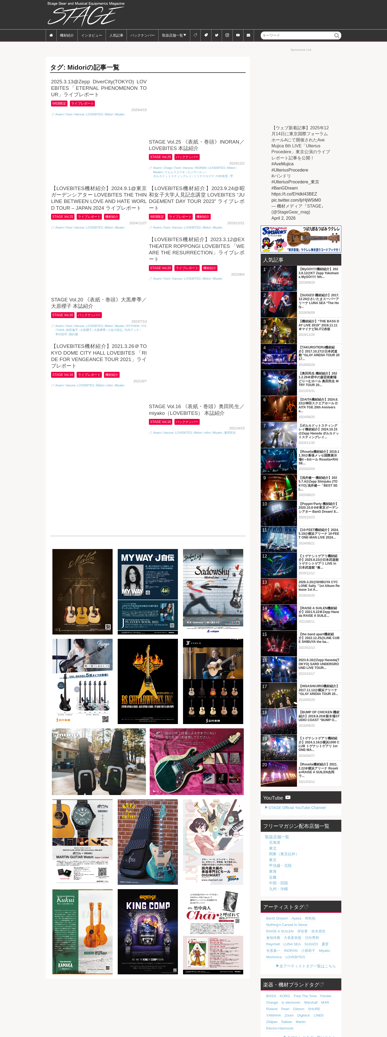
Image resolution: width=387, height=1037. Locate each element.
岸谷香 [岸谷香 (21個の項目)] (270, 931)
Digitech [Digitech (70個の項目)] (325, 1002)
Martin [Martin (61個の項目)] (307, 1009)
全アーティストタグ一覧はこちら (308, 959)
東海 (273, 871)
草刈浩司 (61, 215)
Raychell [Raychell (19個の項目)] (287, 937)
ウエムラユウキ (174, 112)
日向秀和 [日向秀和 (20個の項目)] (272, 937)
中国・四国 (278, 883)
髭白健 (73, 215)
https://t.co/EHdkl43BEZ (294, 194)
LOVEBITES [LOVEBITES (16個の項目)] (290, 950)
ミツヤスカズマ (204, 116)
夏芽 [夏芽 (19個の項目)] (332, 937)
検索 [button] (337, 39)
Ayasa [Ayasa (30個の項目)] (292, 918)
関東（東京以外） (284, 854)
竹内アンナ (131, 210)
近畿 (273, 877)
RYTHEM (133, 206)
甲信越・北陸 (280, 865)
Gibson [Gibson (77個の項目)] (270, 1002)
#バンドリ (281, 176)
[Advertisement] (243, 15)
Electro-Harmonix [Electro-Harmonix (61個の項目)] (277, 1015)
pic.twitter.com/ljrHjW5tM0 (296, 200)
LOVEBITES (94, 114)
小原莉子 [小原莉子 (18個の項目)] (302, 944)
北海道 (274, 842)
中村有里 (222, 116)
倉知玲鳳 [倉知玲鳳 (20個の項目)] (299, 931)
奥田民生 (230, 258)
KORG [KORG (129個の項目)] (282, 989)
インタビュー (91, 35)
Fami (69, 114)
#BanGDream (284, 188)
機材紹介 (67, 35)
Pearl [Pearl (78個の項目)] (326, 996)
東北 (273, 848)
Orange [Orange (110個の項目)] (330, 989)
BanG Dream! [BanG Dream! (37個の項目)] (275, 918)
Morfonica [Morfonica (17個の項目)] (272, 950)
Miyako (119, 114)
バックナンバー (142, 35)
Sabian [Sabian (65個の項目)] (295, 1009)
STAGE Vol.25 (162, 97)
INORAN (201, 108)
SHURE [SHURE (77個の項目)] (284, 1002)
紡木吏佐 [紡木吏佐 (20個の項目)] (284, 931)
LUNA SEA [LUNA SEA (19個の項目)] (303, 937)
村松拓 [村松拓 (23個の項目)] (303, 918)
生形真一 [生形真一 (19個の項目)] (272, 944)
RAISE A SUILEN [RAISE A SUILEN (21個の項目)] (315, 924)
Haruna (79, 114)
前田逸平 (72, 210)
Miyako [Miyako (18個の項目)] (316, 944)
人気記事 (116, 35)
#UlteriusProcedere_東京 (295, 182)
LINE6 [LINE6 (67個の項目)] (270, 1009)
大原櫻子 (86, 210)
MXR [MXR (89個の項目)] (303, 996)
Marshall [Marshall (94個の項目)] (291, 996)
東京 (273, 860)
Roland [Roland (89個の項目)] (315, 996)
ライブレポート (87, 103)
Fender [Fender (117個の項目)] (317, 989)
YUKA (60, 210)
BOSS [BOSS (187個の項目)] (270, 989)
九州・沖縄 (278, 889)
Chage (167, 108)
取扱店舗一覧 (172, 35)
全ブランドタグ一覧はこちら (311, 1024)
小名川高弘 (115, 210)
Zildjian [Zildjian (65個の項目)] (282, 1009)
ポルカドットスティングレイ (172, 116)
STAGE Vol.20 (64, 196)
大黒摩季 (100, 210)
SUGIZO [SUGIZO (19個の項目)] (319, 937)
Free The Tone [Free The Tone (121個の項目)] (299, 989)
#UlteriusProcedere (289, 170)
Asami (59, 114)
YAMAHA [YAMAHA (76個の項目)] (299, 1002)
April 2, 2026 (283, 218)
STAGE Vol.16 (64, 260)
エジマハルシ (196, 112)
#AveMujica (282, 164)
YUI (143, 206)
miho (109, 271)
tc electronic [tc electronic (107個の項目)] (274, 996)
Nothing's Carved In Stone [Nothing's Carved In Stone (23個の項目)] (283, 924)
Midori (109, 114)
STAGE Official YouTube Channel (296, 808)
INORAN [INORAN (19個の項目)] (287, 944)
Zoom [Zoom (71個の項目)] (312, 1002)
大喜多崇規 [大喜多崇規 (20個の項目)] (316, 931)
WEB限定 (60, 103)
